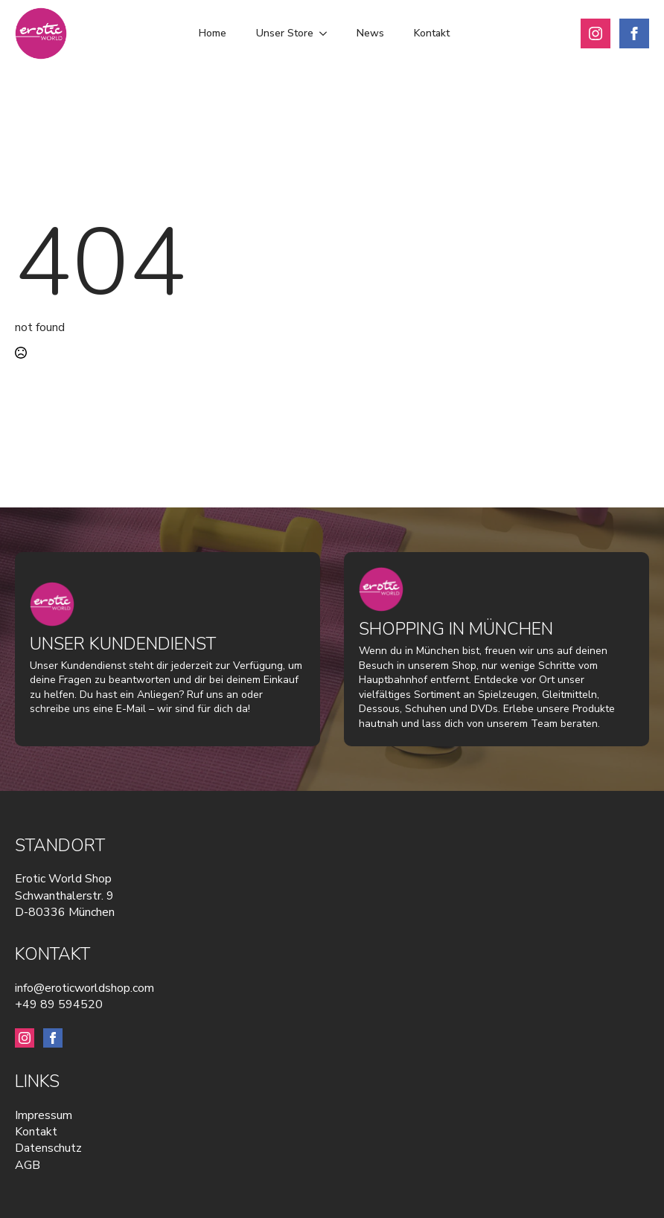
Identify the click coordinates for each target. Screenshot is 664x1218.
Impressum (43, 1115)
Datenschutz (48, 1148)
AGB (27, 1165)
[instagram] (595, 33)
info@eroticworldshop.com (84, 988)
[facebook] (634, 33)
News (370, 33)
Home (212, 33)
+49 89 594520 (59, 1004)
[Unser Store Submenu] (327, 33)
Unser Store (284, 33)
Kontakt (432, 33)
